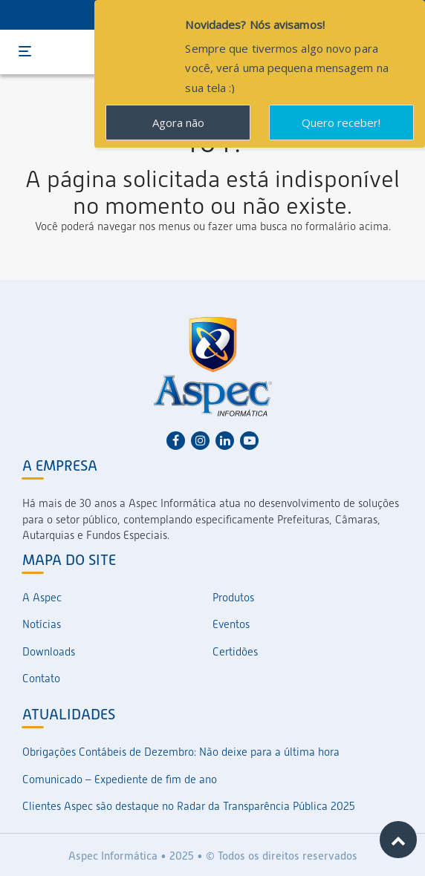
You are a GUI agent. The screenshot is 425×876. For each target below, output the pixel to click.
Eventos (231, 624)
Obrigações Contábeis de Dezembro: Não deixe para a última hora (181, 752)
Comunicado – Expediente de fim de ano (119, 779)
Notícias (41, 624)
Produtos (233, 597)
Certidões (235, 651)
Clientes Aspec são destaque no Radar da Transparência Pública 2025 (188, 806)
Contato (41, 678)
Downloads (48, 651)
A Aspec (42, 597)
